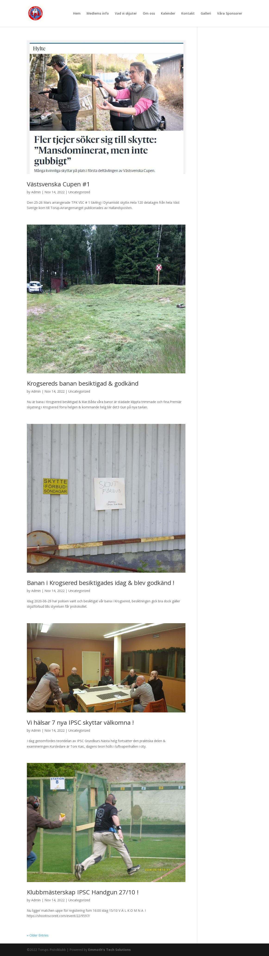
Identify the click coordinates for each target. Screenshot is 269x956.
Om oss (149, 14)
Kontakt (188, 14)
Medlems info (98, 14)
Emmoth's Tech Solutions (109, 949)
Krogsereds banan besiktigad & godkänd (82, 383)
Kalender (168, 14)
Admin (36, 192)
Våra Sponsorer (229, 14)
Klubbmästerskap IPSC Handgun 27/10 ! (82, 892)
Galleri (206, 14)
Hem (77, 14)
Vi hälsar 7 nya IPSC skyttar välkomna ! (80, 722)
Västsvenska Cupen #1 (58, 184)
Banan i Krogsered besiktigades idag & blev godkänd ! (100, 582)
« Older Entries (38, 935)
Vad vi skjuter (126, 14)
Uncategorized (79, 192)
